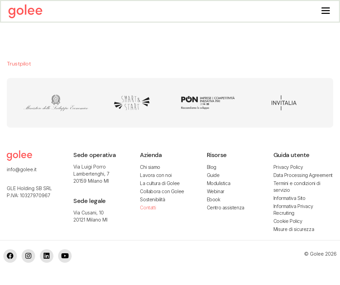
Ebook (213, 199)
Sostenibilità (152, 199)
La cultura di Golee (159, 183)
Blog (211, 167)
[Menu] (325, 10)
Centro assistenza (225, 207)
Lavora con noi (155, 175)
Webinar (215, 191)
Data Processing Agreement (303, 175)
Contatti (148, 207)
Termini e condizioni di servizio (296, 186)
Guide (213, 175)
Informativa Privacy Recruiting (293, 209)
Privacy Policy (288, 167)
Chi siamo (150, 167)
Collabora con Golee (162, 191)
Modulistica (218, 183)
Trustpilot (19, 63)
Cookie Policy (287, 221)
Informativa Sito (289, 198)
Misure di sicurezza (293, 229)
